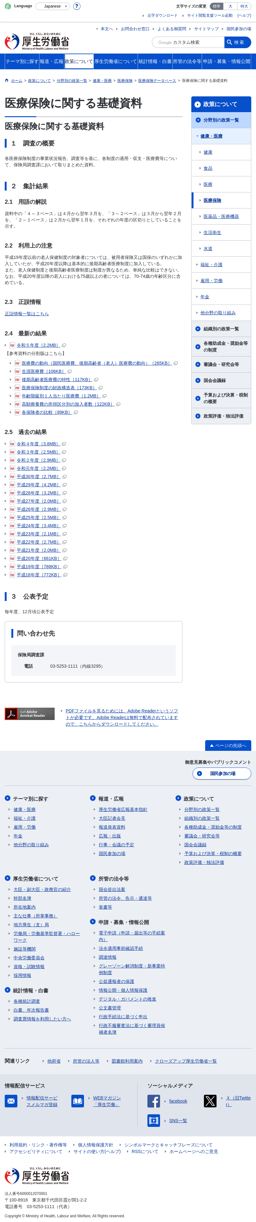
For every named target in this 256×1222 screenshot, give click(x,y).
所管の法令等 (114, 877)
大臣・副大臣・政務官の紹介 (42, 887)
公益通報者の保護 (116, 979)
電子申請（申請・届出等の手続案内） (132, 934)
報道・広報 (111, 798)
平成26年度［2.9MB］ (38, 509)
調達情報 (107, 954)
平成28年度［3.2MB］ (38, 493)
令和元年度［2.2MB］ (37, 468)
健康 (208, 152)
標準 (216, 6)
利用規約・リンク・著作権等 (38, 1142)
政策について (220, 104)
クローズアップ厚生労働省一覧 (186, 1058)
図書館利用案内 (127, 1058)
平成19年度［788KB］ (38, 566)
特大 (244, 6)
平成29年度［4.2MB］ (38, 485)
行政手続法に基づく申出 (123, 1014)
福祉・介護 (211, 264)
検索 (239, 42)
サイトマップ (206, 29)
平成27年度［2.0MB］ (38, 501)
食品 (208, 168)
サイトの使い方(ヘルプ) (97, 1149)
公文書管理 (110, 1005)
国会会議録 (215, 380)
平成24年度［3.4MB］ (38, 525)
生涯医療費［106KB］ (43, 371)
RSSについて (145, 1149)
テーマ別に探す (31, 798)
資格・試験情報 (29, 965)
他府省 (54, 1058)
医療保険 (212, 200)
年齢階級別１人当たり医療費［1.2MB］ (60, 396)
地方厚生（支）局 (31, 923)
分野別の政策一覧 (221, 120)
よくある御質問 (172, 29)
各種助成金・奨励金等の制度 (226, 346)
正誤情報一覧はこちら (27, 313)
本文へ (107, 29)
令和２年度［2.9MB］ (37, 460)
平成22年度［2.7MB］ (38, 542)
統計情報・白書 (31, 988)
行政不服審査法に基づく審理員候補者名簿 (132, 1026)
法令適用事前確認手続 (121, 946)
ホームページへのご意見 (194, 1149)
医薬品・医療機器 (221, 216)
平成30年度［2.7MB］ (38, 476)
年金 (204, 296)
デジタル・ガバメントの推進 (127, 996)
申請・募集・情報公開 (124, 920)
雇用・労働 (211, 280)
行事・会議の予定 (116, 843)
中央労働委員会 (29, 956)
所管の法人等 (86, 1058)
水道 (208, 248)
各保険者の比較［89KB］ (46, 412)
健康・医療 (211, 136)
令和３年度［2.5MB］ (37, 452)
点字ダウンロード (162, 15)
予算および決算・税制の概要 (226, 398)
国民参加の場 (239, 29)
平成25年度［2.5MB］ (38, 517)
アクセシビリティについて (36, 1149)
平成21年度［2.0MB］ (38, 550)
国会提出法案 (112, 887)
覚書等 (105, 905)
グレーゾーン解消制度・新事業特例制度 (132, 967)
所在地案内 (25, 905)
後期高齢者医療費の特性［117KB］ (56, 379)
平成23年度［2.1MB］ (38, 534)
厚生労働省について (36, 877)
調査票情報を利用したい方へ (42, 1016)
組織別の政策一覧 (221, 328)
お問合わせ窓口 (135, 29)
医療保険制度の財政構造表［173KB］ (59, 388)
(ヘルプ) (244, 15)
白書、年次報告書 (31, 1007)
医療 (208, 184)
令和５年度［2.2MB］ (37, 345)
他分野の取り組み (218, 312)
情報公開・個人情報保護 (123, 988)
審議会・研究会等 (221, 364)
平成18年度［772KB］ (38, 575)
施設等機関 (25, 947)
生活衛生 (212, 232)
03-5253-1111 (40, 1204)
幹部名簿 (22, 896)
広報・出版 (110, 834)
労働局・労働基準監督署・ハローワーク (47, 935)
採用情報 (22, 973)
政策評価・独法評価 (223, 416)
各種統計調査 (27, 999)
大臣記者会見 (112, 817)
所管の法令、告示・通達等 (125, 896)
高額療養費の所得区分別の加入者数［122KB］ (67, 404)
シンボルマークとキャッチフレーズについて (168, 1142)
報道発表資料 (112, 826)
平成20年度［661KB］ (38, 558)
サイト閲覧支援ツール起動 (210, 15)
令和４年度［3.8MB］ (37, 444)
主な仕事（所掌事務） (36, 914)
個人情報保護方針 (95, 1142)
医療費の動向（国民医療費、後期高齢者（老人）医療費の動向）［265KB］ (96, 363)
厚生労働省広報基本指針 (123, 808)
